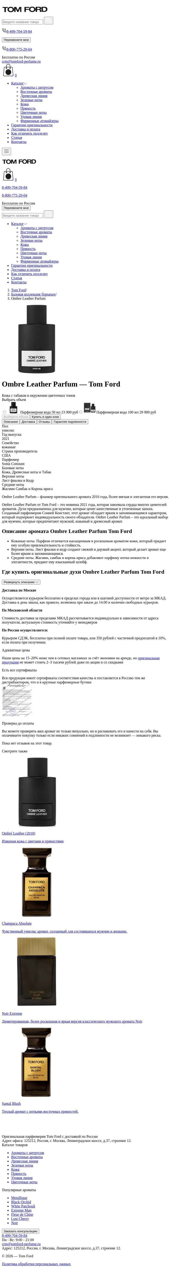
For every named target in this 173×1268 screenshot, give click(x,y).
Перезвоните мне (16, 40)
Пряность (28, 108)
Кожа (24, 104)
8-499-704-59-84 (19, 31)
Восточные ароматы (36, 92)
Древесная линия (33, 96)
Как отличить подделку (29, 133)
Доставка (28, 421)
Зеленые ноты (31, 100)
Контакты (18, 142)
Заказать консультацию (20, 1231)
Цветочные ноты (33, 112)
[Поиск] (22, 22)
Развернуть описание (21, 582)
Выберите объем (16, 417)
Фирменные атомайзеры (39, 121)
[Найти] (48, 20)
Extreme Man (21, 1210)
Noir (14, 1223)
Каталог (19, 83)
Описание (11, 421)
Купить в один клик (45, 417)
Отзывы (44, 421)
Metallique (19, 1198)
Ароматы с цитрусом (36, 87)
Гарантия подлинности (70, 421)
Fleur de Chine (22, 1214)
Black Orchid (21, 1202)
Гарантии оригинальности (31, 125)
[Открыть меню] (6, 151)
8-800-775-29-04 (19, 49)
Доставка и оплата (25, 129)
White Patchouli (23, 1206)
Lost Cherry (20, 1219)
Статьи (16, 138)
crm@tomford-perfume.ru (21, 61)
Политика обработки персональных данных (36, 1264)
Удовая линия (31, 117)
